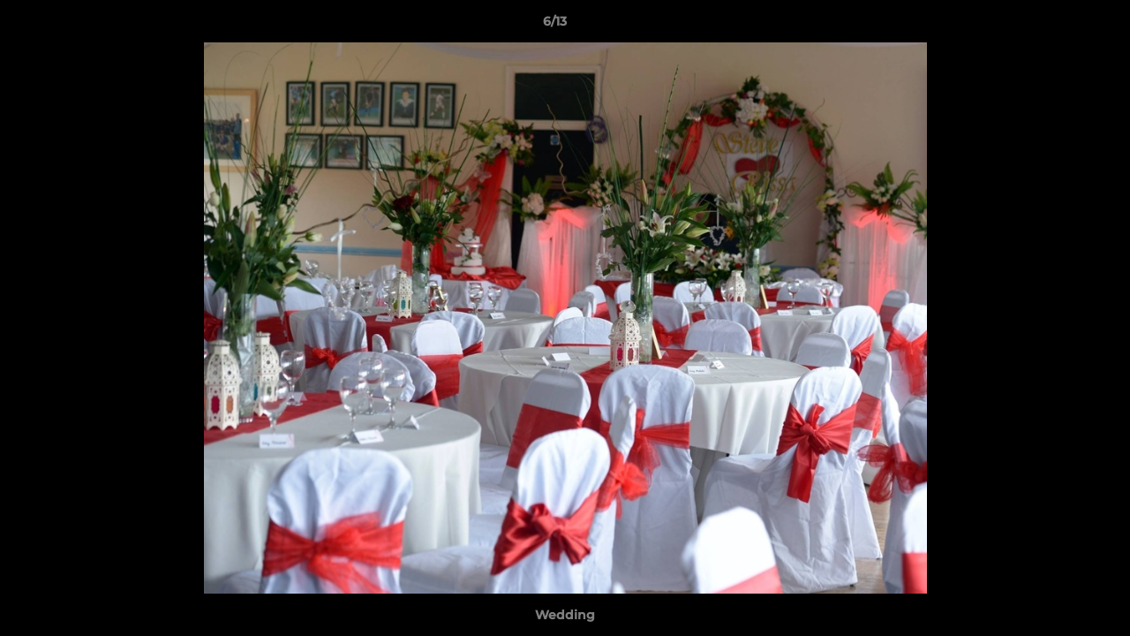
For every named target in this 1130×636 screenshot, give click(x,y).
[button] (1055, 26)
